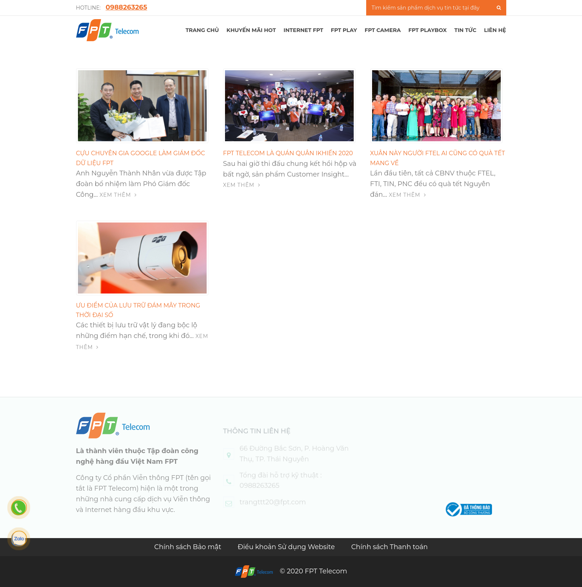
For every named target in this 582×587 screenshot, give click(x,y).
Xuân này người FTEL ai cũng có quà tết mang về (437, 158)
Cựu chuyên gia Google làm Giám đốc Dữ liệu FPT (140, 158)
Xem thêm (118, 195)
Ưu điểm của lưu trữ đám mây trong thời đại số (138, 310)
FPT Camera (383, 30)
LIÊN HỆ (495, 30)
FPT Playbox (427, 30)
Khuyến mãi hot (251, 30)
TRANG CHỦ (202, 30)
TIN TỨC (465, 30)
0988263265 (126, 7)
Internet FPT (303, 30)
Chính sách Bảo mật (188, 547)
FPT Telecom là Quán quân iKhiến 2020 (288, 153)
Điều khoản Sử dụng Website (287, 547)
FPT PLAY (344, 30)
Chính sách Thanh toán (389, 547)
